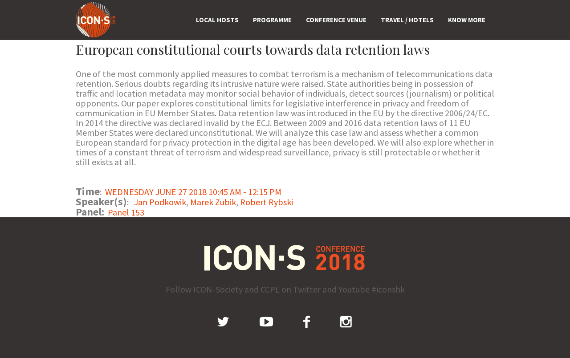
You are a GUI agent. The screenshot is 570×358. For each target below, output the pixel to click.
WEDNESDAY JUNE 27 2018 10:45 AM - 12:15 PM (193, 191)
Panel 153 (126, 212)
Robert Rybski (266, 201)
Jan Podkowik (160, 201)
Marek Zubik (213, 201)
